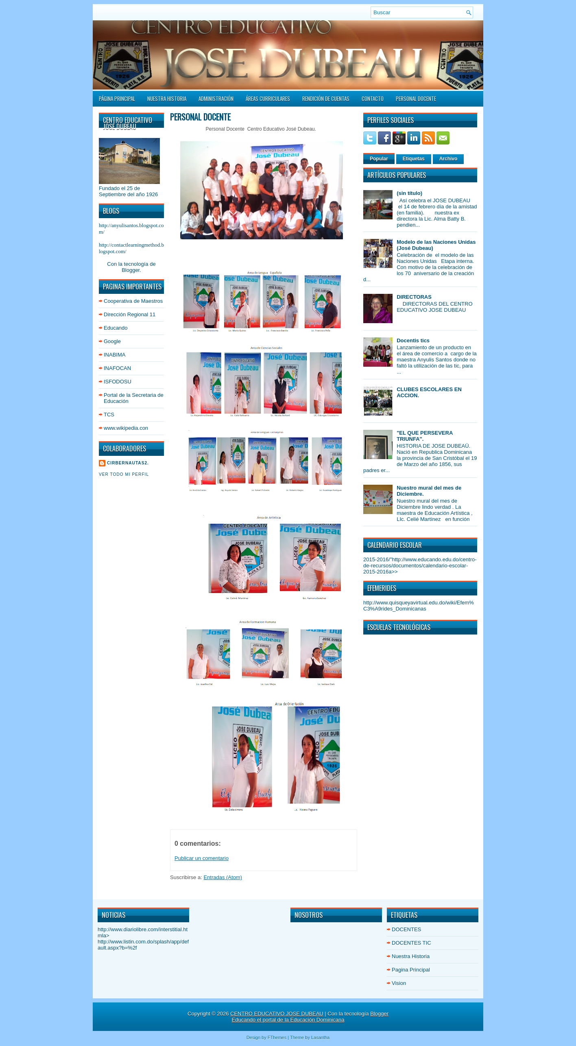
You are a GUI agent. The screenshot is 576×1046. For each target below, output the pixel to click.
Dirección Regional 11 (129, 314)
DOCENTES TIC (411, 943)
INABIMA (114, 355)
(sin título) (409, 193)
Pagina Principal (411, 970)
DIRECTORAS (414, 297)
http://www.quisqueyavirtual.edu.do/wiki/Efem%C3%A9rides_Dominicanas (418, 606)
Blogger (131, 270)
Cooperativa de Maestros (133, 301)
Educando (116, 328)
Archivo (448, 159)
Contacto (373, 98)
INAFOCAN (117, 368)
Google (112, 341)
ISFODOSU (117, 382)
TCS (109, 414)
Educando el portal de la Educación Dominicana (288, 1020)
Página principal (117, 98)
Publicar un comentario (202, 858)
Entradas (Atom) (222, 877)
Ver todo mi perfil (124, 474)
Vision (399, 983)
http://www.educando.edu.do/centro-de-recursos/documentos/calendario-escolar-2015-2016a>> (420, 565)
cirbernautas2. (128, 463)
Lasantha (320, 1037)
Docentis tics (413, 340)
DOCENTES (406, 929)
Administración (216, 98)
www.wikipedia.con (126, 428)
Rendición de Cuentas (325, 98)
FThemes (277, 1037)
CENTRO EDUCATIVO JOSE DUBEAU (276, 1014)
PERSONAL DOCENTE (416, 98)
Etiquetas (414, 159)
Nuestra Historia (166, 98)
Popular (379, 159)
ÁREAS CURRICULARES (268, 98)
